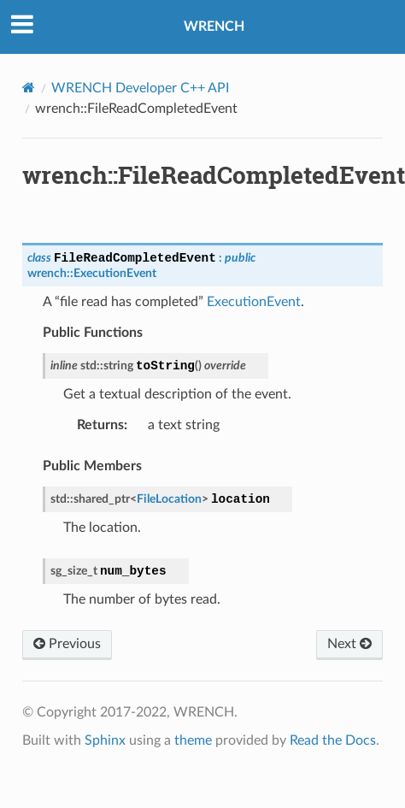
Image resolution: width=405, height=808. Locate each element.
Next (349, 644)
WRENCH (214, 26)
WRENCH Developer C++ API (140, 88)
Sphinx (105, 740)
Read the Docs (333, 740)
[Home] (28, 87)
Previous (67, 644)
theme (193, 740)
